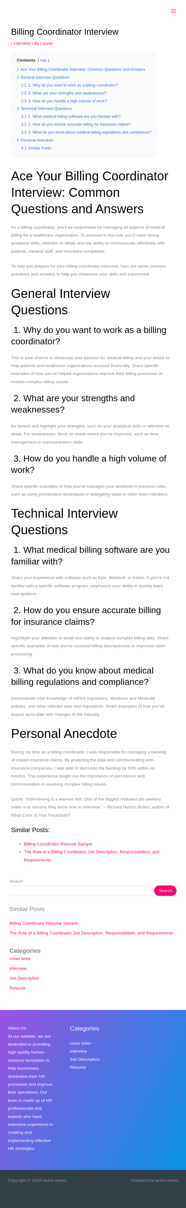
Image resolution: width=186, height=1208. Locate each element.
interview (22, 43)
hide (43, 60)
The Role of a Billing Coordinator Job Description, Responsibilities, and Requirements (91, 933)
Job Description (24, 978)
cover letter (20, 958)
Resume (17, 988)
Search (16, 881)
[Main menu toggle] (173, 11)
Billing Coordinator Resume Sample (58, 844)
